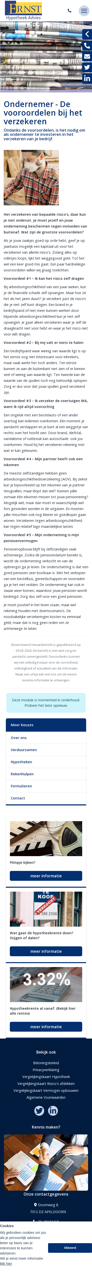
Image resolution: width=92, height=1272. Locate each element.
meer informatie (46, 876)
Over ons (18, 737)
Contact (18, 798)
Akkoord (70, 1248)
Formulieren (21, 786)
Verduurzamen (24, 749)
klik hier (6, 1264)
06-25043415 (46, 1221)
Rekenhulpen (22, 774)
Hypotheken (21, 762)
